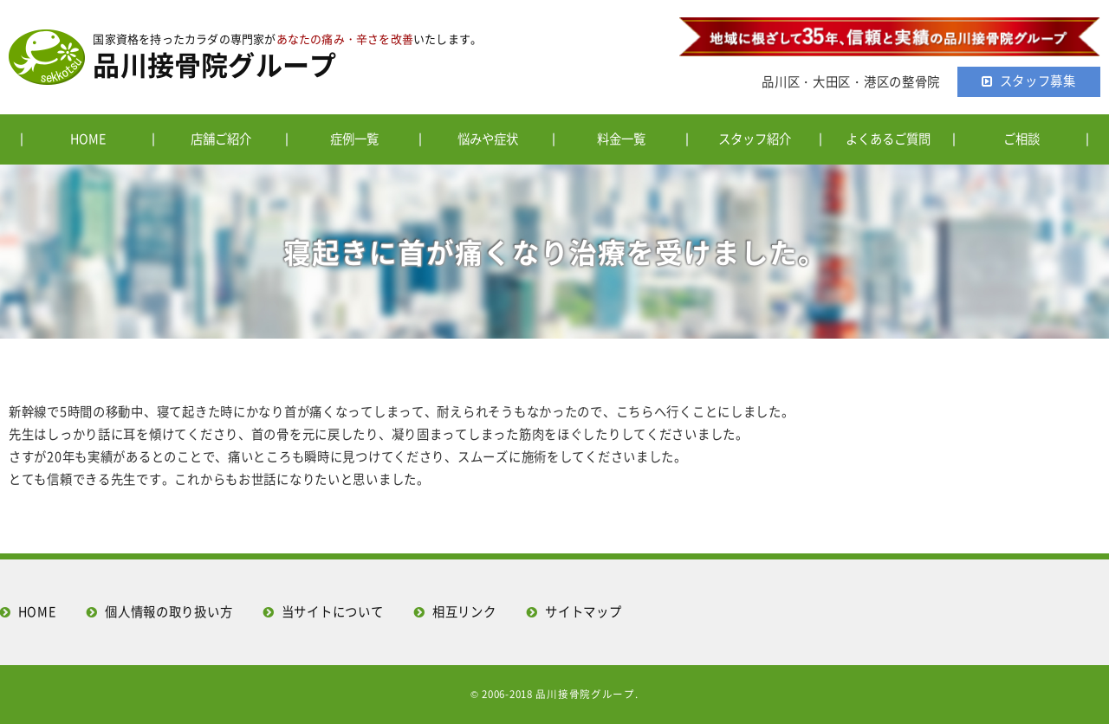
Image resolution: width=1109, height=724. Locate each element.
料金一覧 (621, 138)
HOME (88, 138)
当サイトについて (333, 611)
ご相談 (1021, 138)
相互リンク (464, 611)
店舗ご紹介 (221, 138)
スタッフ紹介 (754, 138)
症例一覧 (354, 138)
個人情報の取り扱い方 (168, 611)
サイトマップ (583, 611)
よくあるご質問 (888, 138)
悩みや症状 (487, 138)
